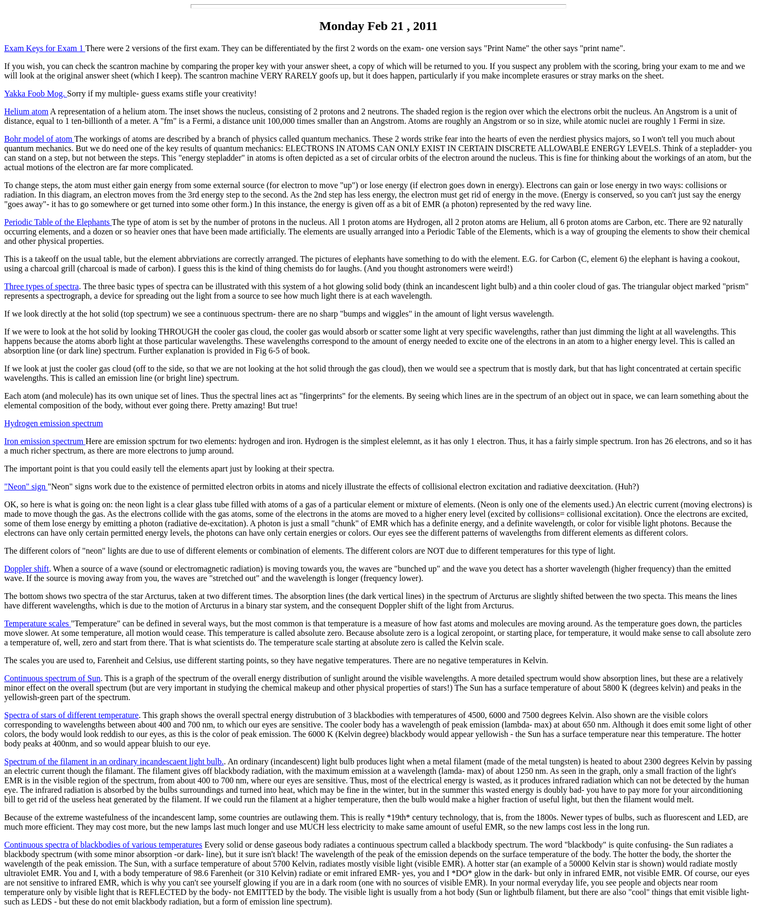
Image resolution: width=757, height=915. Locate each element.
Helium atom (26, 111)
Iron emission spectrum (44, 441)
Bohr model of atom (39, 138)
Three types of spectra (41, 286)
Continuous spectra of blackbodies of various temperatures (103, 844)
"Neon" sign (25, 486)
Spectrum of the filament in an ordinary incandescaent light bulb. (114, 761)
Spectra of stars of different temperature (71, 715)
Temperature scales (37, 623)
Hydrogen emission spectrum (53, 423)
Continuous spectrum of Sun (52, 678)
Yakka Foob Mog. (35, 93)
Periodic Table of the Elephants (58, 222)
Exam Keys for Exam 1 (44, 48)
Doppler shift (26, 568)
